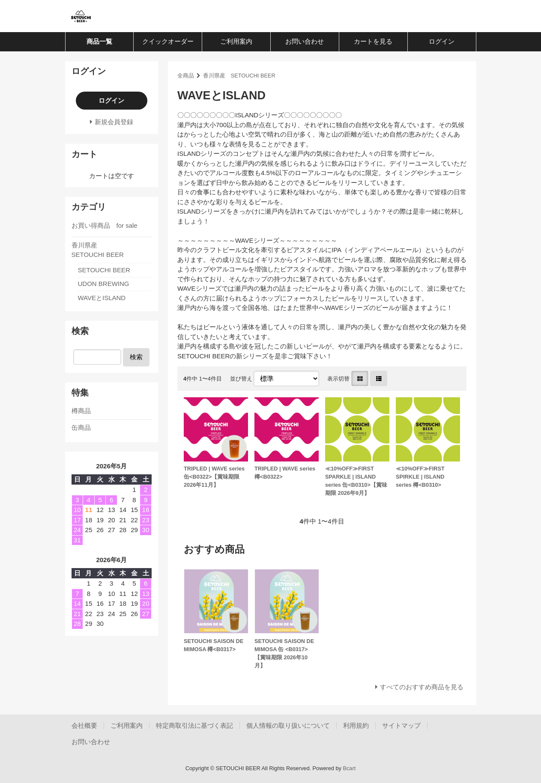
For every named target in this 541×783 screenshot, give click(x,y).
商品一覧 (99, 41)
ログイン (441, 41)
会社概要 (84, 725)
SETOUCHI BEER (104, 270)
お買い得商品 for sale (104, 225)
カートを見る (373, 41)
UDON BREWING (103, 283)
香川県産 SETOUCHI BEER (239, 75)
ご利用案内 (236, 41)
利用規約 (356, 725)
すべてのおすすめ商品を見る (421, 687)
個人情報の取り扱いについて (288, 725)
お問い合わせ (304, 41)
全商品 (185, 75)
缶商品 (81, 427)
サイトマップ (401, 725)
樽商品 (81, 410)
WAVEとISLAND (102, 297)
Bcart (349, 768)
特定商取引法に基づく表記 (194, 725)
